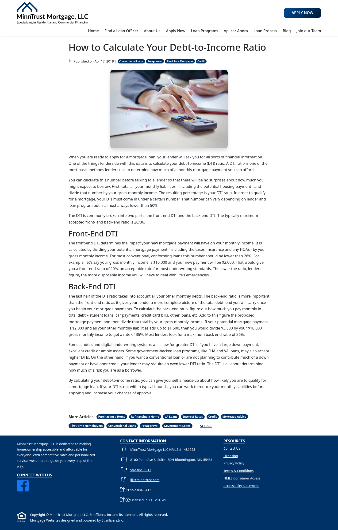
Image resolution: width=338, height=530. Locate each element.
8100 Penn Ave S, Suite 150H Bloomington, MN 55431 (171, 459)
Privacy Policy (233, 463)
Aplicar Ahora (236, 30)
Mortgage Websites (45, 520)
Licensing (230, 456)
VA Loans (171, 417)
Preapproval (155, 61)
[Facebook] (23, 482)
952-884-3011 (140, 469)
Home (93, 30)
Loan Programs (204, 30)
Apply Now (175, 30)
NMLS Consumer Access (241, 478)
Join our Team (308, 30)
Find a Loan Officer (121, 30)
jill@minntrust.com (144, 480)
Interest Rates (193, 417)
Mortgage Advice (234, 417)
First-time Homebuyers (86, 426)
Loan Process (265, 30)
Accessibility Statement (241, 485)
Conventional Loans (131, 61)
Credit (201, 61)
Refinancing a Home (145, 417)
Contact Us (231, 448)
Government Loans (177, 426)
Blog (287, 30)
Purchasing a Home (112, 417)
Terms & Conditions (238, 470)
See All (206, 426)
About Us (152, 30)
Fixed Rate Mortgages (179, 61)
